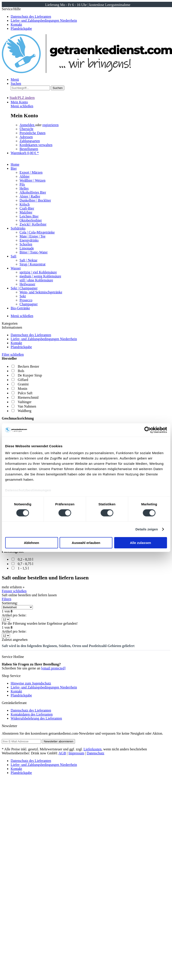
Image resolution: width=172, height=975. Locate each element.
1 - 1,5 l (23, 568)
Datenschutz (95, 753)
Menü (15, 79)
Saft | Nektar (29, 260)
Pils (22, 184)
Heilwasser (27, 284)
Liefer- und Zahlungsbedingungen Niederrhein (44, 20)
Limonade (27, 248)
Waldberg (25, 411)
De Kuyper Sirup (30, 375)
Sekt (23, 296)
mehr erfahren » (13, 587)
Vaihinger (25, 402)
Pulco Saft (25, 393)
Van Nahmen (27, 406)
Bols (21, 371)
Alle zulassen (140, 543)
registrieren (50, 125)
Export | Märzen (31, 172)
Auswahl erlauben (86, 543)
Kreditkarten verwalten (36, 145)
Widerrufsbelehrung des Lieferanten (36, 718)
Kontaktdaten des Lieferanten (32, 714)
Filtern (6, 599)
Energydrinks (29, 240)
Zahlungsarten (30, 141)
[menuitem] (90, 335)
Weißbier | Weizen (32, 180)
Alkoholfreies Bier (33, 192)
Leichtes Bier (29, 216)
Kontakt (16, 24)
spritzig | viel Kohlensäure (38, 272)
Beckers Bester (28, 366)
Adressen (26, 137)
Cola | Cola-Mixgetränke (37, 232)
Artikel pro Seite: (14, 615)
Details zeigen (146, 529)
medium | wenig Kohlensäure (40, 276)
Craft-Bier (27, 208)
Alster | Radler (30, 196)
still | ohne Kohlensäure (36, 280)
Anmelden (27, 125)
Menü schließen (22, 106)
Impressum (76, 753)
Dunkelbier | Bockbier (35, 200)
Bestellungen (29, 149)
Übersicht (26, 129)
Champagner (29, 304)
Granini (23, 384)
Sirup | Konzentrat (32, 264)
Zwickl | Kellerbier (33, 224)
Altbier (25, 176)
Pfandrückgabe (21, 28)
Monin (22, 388)
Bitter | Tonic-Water (34, 252)
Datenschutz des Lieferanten (31, 16)
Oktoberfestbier (31, 220)
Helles (24, 188)
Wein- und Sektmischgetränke (41, 292)
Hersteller (9, 358)
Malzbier (26, 212)
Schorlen (26, 244)
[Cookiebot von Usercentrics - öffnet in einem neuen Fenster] (147, 429)
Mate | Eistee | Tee (32, 236)
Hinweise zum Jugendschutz (31, 683)
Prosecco (26, 300)
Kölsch (25, 204)
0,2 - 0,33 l (25, 559)
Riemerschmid (28, 397)
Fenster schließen (14, 591)
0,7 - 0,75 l (25, 564)
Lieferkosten (92, 749)
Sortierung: (10, 603)
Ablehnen (31, 543)
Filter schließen (13, 354)
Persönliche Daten (32, 133)
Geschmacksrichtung (18, 418)
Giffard (23, 380)
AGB (62, 753)
